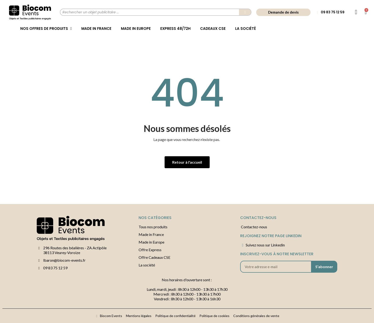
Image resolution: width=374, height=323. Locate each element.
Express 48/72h (175, 28)
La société (245, 28)
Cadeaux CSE (213, 28)
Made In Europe (136, 28)
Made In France (96, 28)
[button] (283, 12)
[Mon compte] (356, 12)
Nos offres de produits (46, 28)
